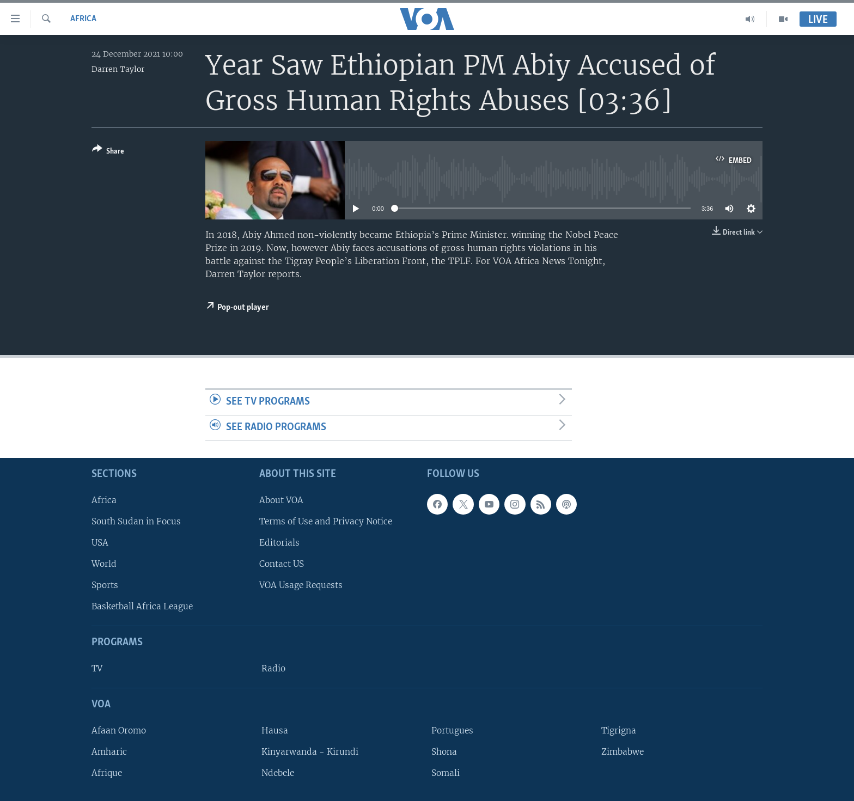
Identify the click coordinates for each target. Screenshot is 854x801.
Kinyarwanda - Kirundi (309, 752)
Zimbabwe (622, 752)
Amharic (109, 752)
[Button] (108, 152)
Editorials (279, 542)
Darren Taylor (117, 69)
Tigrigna (618, 730)
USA (99, 542)
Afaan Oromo (118, 730)
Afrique (106, 773)
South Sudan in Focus (136, 521)
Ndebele (277, 773)
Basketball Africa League (142, 607)
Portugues (452, 730)
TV (96, 668)
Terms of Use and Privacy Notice (325, 521)
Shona (444, 752)
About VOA (281, 500)
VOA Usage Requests (301, 585)
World (104, 564)
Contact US (281, 564)
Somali (445, 773)
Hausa (274, 730)
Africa (83, 19)
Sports (104, 585)
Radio (273, 668)
